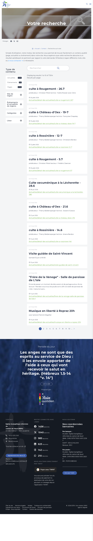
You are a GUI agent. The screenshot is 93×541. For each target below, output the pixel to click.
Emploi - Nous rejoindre (13, 536)
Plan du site (9, 532)
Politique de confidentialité (42, 532)
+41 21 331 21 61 (14, 462)
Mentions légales (20, 532)
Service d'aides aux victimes (15, 488)
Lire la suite (46, 411)
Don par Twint (70, 500)
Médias (30, 532)
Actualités (14, 78)
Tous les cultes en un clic (15, 473)
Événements (14, 83)
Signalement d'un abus (16, 483)
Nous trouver (13, 468)
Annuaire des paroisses (45, 534)
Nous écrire (13, 465)
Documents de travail (28, 534)
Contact (24, 536)
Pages (14, 87)
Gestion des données (36, 536)
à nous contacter (15, 61)
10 (72, 355)
